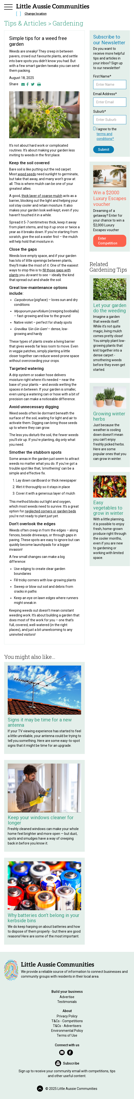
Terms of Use (67, 1035)
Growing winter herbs (109, 416)
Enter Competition (107, 240)
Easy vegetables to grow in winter (108, 508)
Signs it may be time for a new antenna (40, 722)
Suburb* (99, 111)
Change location (36, 13)
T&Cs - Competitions (67, 1021)
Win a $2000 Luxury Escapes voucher (109, 198)
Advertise (67, 997)
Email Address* (105, 94)
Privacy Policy (67, 1016)
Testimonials (67, 1002)
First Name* (102, 76)
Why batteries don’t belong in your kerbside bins (43, 918)
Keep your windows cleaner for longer (41, 820)
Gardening (68, 23)
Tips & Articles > (27, 23)
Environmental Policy (67, 1031)
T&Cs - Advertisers (67, 1026)
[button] (8, 6)
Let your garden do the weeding (109, 308)
